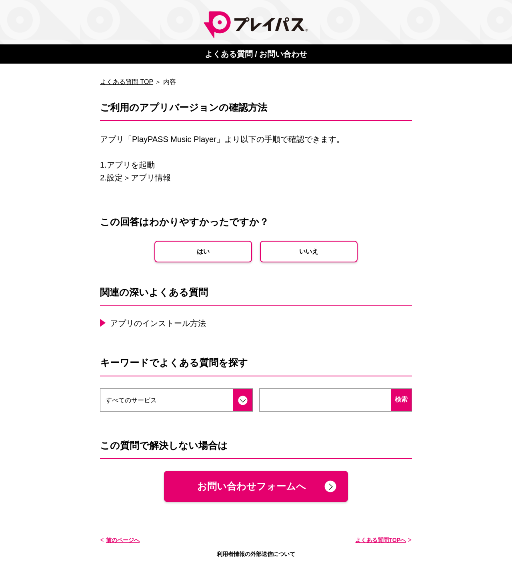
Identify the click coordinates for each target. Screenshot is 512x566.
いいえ (308, 251)
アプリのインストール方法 (158, 323)
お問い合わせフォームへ (251, 486)
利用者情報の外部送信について (256, 554)
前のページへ (123, 540)
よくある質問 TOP (126, 81)
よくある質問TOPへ (380, 540)
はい (203, 251)
